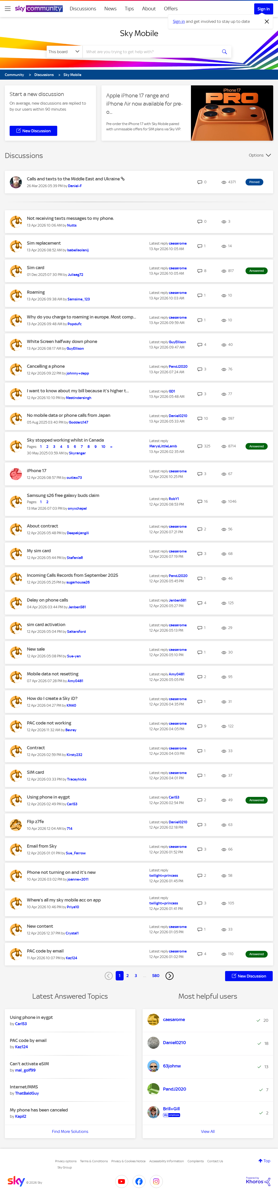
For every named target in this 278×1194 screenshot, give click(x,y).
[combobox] (149, 52)
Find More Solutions (70, 1131)
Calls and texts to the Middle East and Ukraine (74, 179)
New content (40, 926)
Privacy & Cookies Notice (128, 1161)
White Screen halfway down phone (62, 341)
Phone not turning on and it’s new (61, 872)
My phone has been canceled (39, 1110)
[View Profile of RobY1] (174, 499)
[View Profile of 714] (69, 828)
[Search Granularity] (64, 52)
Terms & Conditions (94, 1161)
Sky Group (64, 1167)
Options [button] (256, 155)
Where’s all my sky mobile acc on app (64, 900)
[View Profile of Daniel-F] (75, 186)
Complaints (196, 1161)
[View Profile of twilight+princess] (163, 875)
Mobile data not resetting (52, 674)
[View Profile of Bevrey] (70, 730)
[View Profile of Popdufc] (75, 324)
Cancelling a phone (46, 366)
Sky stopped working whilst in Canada (65, 440)
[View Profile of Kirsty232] (74, 755)
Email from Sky (42, 846)
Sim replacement (44, 243)
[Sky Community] (39, 8)
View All (208, 1131)
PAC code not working (49, 723)
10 (103, 447)
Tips (129, 9)
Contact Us (215, 1161)
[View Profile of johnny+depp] (78, 373)
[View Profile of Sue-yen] (74, 656)
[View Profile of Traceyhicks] (76, 779)
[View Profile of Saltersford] (76, 631)
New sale (36, 649)
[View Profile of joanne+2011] (78, 879)
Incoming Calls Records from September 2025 (72, 575)
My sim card (39, 550)
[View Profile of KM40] (71, 705)
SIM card (35, 772)
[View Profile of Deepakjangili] (78, 533)
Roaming (36, 292)
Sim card (35, 267)
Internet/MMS (24, 1087)
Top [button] (267, 1160)
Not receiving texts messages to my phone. (70, 218)
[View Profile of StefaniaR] (75, 558)
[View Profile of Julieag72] (75, 275)
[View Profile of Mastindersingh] (78, 398)
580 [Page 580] (155, 975)
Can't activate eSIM (29, 1064)
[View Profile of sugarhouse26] (78, 582)
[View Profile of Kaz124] (71, 958)
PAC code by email (45, 951)
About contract (42, 526)
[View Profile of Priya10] (73, 907)
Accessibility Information (166, 1161)
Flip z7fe (35, 821)
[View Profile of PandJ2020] (178, 366)
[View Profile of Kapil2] (20, 1116)
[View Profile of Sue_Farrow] (76, 853)
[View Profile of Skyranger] (77, 453)
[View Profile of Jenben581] (77, 607)
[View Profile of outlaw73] (74, 478)
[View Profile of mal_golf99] (25, 1070)
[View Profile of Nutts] (71, 225)
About (149, 9)
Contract (36, 747)
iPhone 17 (36, 470)
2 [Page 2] (127, 975)
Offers (171, 9)
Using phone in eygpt (48, 797)
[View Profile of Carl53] (72, 804)
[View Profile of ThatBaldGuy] (27, 1093)
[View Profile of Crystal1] (72, 933)
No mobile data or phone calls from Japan (68, 415)
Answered (256, 271)
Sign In (264, 8)
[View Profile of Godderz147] (78, 422)
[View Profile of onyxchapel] (77, 508)
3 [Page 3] (136, 975)
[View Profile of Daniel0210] (178, 416)
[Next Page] (169, 976)
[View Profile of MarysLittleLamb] (163, 446)
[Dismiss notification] (267, 21)
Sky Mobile (139, 33)
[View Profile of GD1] (172, 391)
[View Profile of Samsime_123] (79, 299)
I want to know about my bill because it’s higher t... (78, 391)
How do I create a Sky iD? (52, 698)
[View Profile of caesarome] (178, 243)
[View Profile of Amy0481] (75, 681)
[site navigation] (8, 8)
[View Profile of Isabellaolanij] (78, 250)
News (110, 9)
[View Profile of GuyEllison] (75, 348)
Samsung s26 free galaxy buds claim (63, 495)
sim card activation (46, 624)
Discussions (83, 9)
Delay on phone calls (47, 600)
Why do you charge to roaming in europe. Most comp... (81, 317)
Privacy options (65, 1161)
